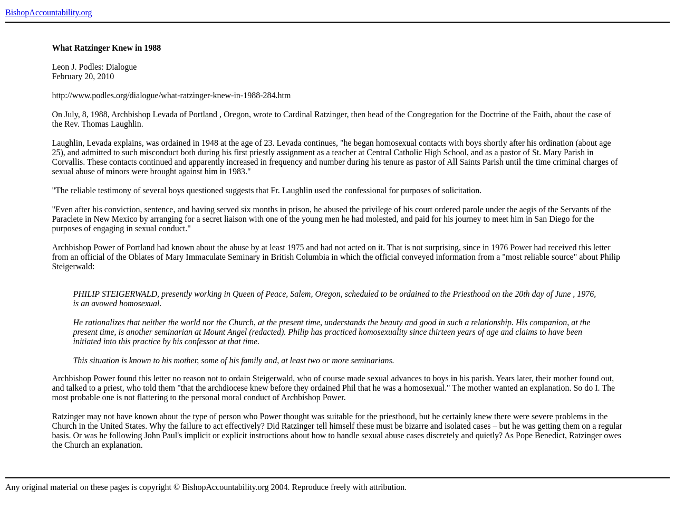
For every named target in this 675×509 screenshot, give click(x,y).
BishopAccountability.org (48, 12)
